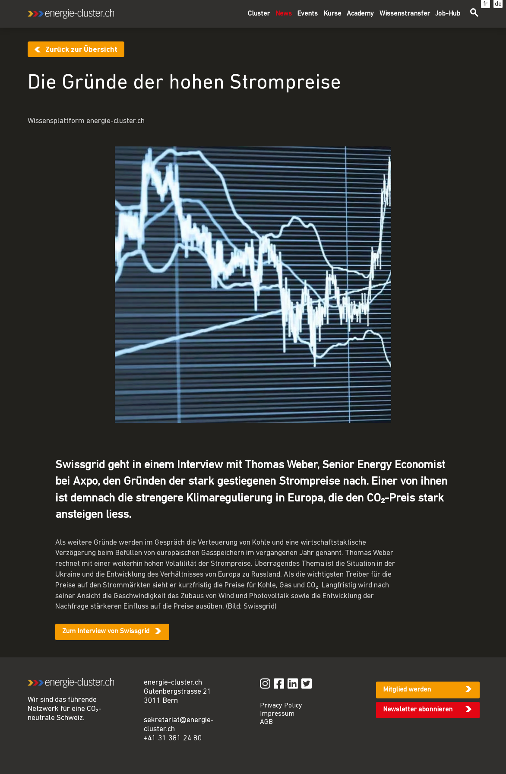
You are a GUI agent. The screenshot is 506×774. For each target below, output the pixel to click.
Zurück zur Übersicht (81, 50)
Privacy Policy (281, 705)
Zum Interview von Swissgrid (105, 631)
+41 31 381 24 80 (173, 738)
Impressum (277, 714)
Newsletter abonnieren (417, 709)
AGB (266, 722)
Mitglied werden (407, 689)
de (498, 4)
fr (485, 4)
